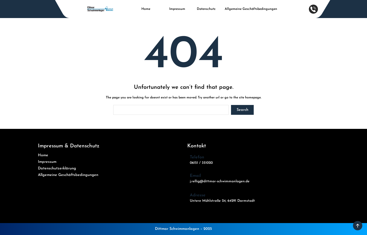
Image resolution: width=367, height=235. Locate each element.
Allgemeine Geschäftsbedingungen (251, 9)
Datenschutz (206, 9)
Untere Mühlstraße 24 (208, 201)
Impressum (177, 9)
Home (145, 9)
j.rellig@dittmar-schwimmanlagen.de (220, 181)
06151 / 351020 (201, 163)
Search (242, 110)
